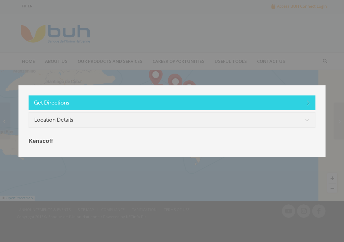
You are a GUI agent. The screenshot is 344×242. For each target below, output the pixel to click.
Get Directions (51, 103)
